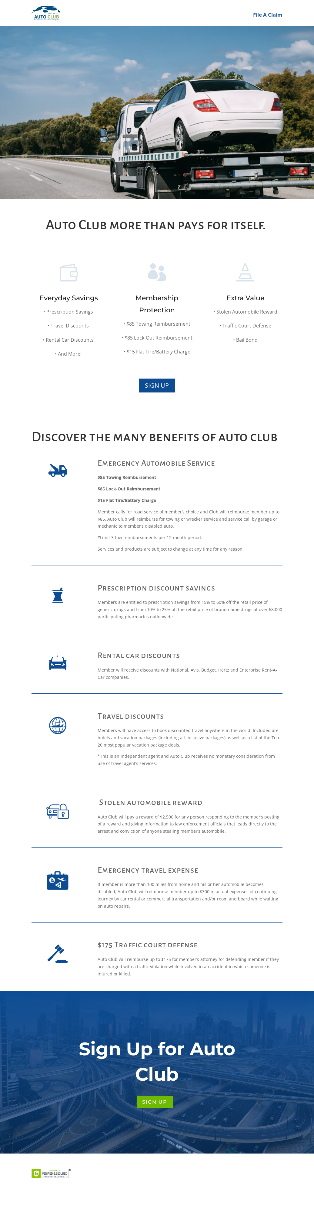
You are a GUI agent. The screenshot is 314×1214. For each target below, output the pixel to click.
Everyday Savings (68, 308)
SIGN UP (154, 119)
